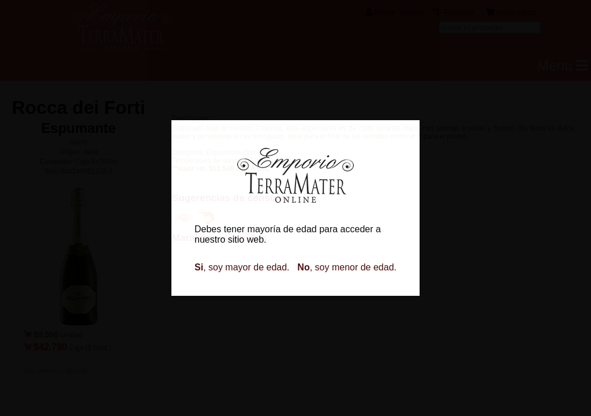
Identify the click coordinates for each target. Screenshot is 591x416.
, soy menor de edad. (347, 267)
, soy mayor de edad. (242, 267)
